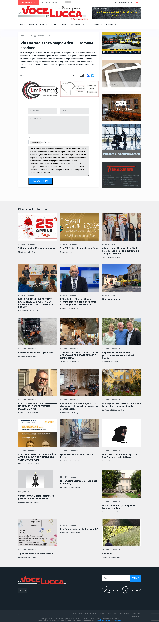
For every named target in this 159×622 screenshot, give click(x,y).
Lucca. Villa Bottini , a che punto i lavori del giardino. (118, 506)
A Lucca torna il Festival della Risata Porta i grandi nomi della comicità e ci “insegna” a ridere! (121, 251)
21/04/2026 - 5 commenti (69, 525)
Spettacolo (75, 24)
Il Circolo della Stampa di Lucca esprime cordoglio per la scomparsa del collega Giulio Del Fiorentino (78, 301)
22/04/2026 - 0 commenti (111, 348)
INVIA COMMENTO (40, 181)
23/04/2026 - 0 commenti (27, 244)
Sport (86, 24)
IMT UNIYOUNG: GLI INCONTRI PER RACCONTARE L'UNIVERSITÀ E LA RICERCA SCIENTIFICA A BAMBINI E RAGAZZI (36, 303)
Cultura (64, 24)
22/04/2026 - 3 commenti (69, 450)
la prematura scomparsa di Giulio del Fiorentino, (78, 482)
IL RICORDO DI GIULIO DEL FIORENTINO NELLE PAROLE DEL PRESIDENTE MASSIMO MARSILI (34, 406)
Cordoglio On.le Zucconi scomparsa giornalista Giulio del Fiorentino (36, 497)
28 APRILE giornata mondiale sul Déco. (76, 249)
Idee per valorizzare (112, 299)
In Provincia (97, 24)
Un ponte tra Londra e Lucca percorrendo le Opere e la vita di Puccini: (118, 355)
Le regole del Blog (105, 613)
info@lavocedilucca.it (103, 620)
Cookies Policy (135, 616)
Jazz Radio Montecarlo (49, 2)
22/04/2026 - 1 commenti (111, 450)
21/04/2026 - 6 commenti (111, 549)
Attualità (33, 24)
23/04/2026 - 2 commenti (27, 348)
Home (22, 24)
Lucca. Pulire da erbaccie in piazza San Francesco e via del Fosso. (119, 455)
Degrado (53, 24)
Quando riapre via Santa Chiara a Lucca (76, 455)
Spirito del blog (77, 613)
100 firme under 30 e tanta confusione (37, 248)
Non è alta (107, 553)
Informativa (93, 613)
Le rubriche (110, 24)
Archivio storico (116, 620)
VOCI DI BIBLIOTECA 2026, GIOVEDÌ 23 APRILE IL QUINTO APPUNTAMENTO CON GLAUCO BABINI (37, 457)
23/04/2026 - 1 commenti (111, 295)
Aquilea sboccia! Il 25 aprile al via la (36, 553)
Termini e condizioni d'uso (121, 613)
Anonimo (23, 75)
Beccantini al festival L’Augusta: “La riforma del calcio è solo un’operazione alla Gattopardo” (78, 406)
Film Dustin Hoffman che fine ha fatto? (79, 528)
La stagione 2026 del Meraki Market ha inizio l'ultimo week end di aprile (120, 405)
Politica (43, 24)
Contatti (86, 613)
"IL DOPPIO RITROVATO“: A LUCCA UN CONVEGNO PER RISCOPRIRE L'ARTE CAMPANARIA (79, 355)
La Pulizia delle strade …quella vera (36, 352)
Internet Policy (135, 613)
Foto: (30, 137)
